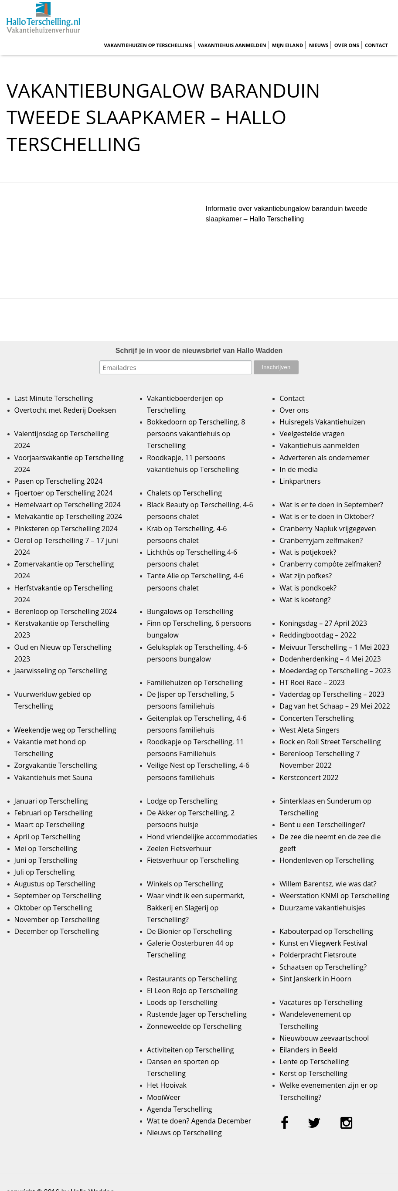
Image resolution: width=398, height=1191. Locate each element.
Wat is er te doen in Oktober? (326, 516)
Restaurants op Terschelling (192, 979)
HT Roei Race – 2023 (312, 682)
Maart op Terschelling (49, 824)
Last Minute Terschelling (53, 398)
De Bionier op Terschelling (189, 931)
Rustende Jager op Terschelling (197, 1014)
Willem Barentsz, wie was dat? (327, 884)
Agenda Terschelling (179, 1109)
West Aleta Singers (309, 730)
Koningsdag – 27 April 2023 (323, 623)
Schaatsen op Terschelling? (323, 967)
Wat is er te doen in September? (331, 504)
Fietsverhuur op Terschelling (193, 860)
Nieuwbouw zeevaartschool (324, 1038)
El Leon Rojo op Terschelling (192, 990)
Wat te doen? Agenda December (199, 1121)
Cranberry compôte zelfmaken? (330, 564)
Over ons (346, 45)
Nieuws (319, 45)
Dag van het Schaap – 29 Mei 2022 (334, 706)
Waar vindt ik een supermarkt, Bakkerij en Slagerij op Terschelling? (196, 907)
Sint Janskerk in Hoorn (315, 979)
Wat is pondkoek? (308, 588)
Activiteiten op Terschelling (190, 1050)
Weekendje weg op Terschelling (65, 730)
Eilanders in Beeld (308, 1050)
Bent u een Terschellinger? (322, 824)
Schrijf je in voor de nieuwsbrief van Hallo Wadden (199, 350)
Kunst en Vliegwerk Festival (323, 943)
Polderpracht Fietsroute (317, 955)
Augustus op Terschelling (54, 884)
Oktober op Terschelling (53, 908)
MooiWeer (163, 1097)
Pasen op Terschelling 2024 (58, 481)
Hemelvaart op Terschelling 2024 (67, 504)
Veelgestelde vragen (311, 433)
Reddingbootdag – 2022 (317, 635)
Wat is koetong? (304, 599)
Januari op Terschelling (51, 801)
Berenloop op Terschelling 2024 (65, 611)
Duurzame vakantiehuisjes (322, 908)
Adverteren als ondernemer (324, 457)
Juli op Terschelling (44, 872)
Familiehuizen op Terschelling (195, 682)
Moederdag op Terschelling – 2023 (335, 670)
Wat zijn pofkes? (305, 575)
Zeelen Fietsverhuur (179, 848)
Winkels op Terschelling (185, 884)
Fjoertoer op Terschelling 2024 (63, 493)
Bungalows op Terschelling (190, 611)
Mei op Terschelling (45, 848)
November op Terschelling (57, 919)
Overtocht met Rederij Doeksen (65, 410)
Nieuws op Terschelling (184, 1132)
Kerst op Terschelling (313, 1073)
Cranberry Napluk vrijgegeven (327, 528)
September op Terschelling (57, 895)
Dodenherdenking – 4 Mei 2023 (330, 659)
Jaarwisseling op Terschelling (60, 670)
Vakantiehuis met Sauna (53, 777)
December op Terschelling (56, 931)
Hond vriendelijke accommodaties (202, 837)
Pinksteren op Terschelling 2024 (66, 528)
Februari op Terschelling (53, 813)
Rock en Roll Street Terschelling (330, 741)
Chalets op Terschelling (184, 493)
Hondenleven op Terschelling (326, 860)
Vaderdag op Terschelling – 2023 (331, 694)
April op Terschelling (47, 837)
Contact (376, 45)
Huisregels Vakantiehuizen (322, 422)
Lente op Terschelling (314, 1061)
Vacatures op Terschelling (320, 1002)
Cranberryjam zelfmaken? (321, 540)
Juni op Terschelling (46, 860)
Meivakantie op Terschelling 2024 (68, 516)
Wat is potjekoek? (307, 552)
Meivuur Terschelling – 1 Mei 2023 (334, 647)
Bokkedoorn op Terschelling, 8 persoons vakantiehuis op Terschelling (196, 433)
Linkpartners (300, 481)
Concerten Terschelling (316, 718)
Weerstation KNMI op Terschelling (334, 895)
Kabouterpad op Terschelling (326, 931)
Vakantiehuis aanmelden (232, 45)
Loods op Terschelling (182, 1002)
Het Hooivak (167, 1085)
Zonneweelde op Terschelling (194, 1026)
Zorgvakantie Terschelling (55, 765)
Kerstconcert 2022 (308, 777)
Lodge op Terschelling (182, 801)
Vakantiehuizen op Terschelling (148, 45)
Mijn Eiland (287, 45)
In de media (298, 469)
